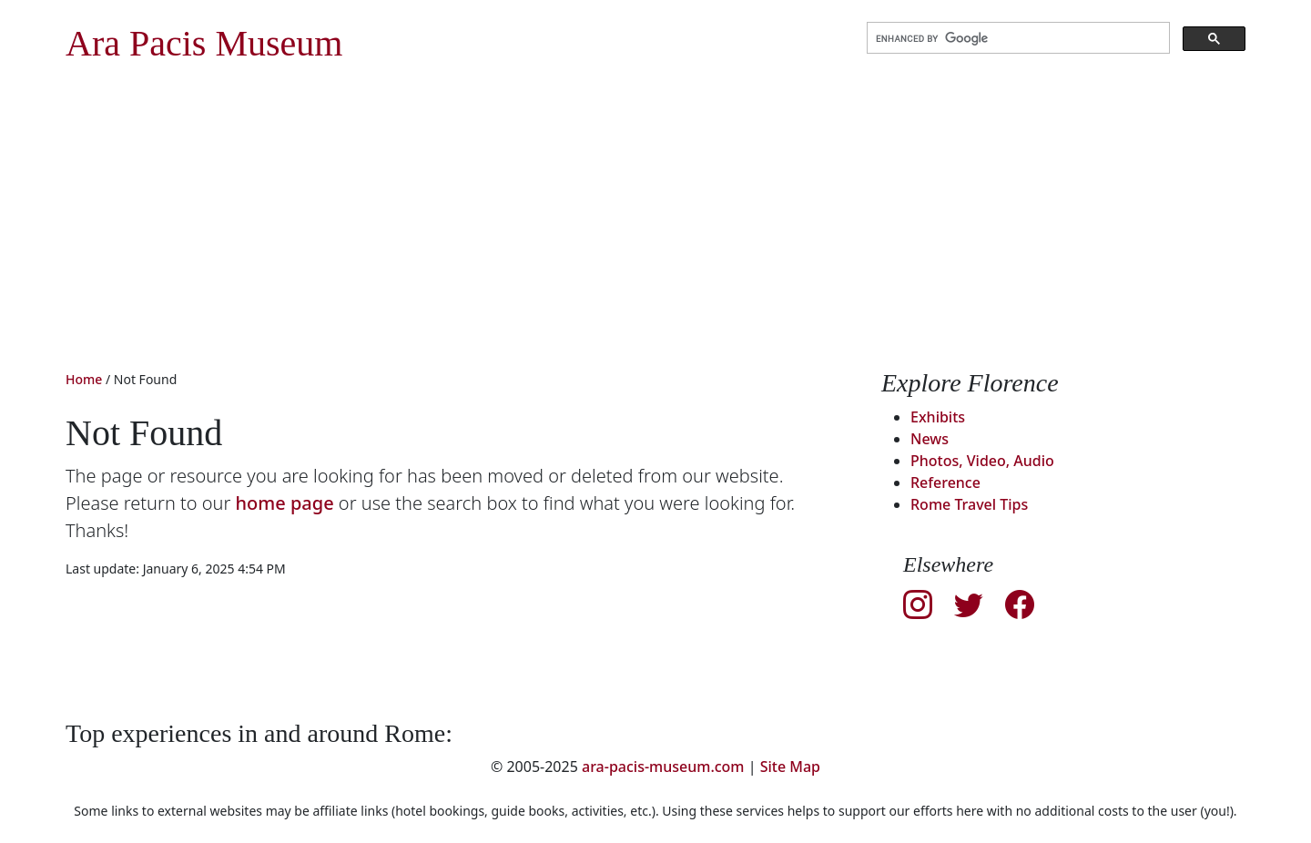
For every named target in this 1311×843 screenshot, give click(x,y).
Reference (945, 482)
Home (84, 379)
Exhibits (937, 417)
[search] (1016, 38)
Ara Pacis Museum (204, 43)
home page (285, 503)
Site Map (790, 767)
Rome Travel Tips (969, 504)
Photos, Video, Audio (982, 461)
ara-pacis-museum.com (663, 767)
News (929, 439)
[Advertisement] (655, 231)
